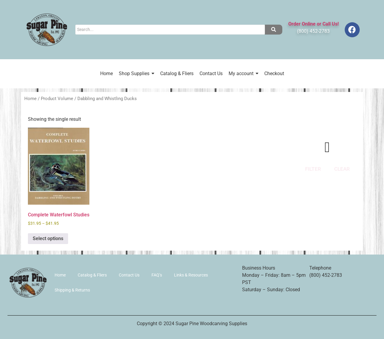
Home (30, 98)
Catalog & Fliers (92, 275)
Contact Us (129, 275)
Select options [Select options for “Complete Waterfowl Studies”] (48, 238)
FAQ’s (157, 275)
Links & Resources (191, 275)
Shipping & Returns (72, 290)
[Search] (170, 30)
